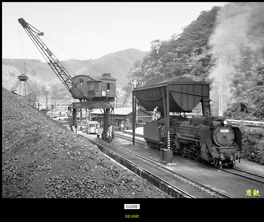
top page (132, 215)
